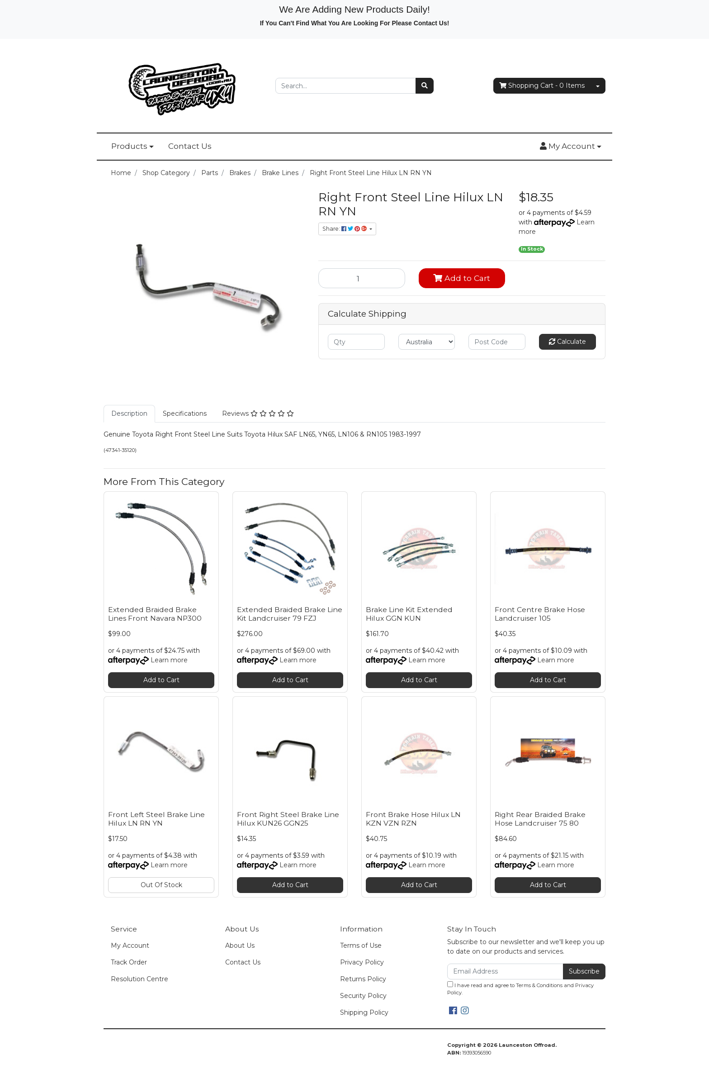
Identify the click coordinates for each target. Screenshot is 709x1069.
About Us (240, 945)
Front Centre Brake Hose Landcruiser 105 (540, 613)
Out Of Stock (161, 885)
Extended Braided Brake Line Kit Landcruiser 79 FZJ (289, 613)
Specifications (185, 413)
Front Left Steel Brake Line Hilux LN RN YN (156, 818)
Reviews (258, 413)
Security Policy (363, 996)
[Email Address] (505, 971)
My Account (130, 945)
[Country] (426, 342)
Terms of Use (361, 945)
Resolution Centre (139, 979)
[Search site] (425, 86)
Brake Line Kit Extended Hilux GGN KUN (409, 613)
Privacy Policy (362, 962)
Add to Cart (461, 278)
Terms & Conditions (539, 985)
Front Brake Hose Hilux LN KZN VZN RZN (413, 818)
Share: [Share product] (345, 228)
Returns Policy (363, 979)
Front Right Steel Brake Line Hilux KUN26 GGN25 (288, 818)
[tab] (129, 414)
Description (129, 413)
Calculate (567, 341)
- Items (542, 85)
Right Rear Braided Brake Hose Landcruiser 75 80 (540, 818)
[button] (570, 146)
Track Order (129, 962)
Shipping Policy (364, 1012)
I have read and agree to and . (520, 988)
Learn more (169, 660)
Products (129, 146)
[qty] (356, 342)
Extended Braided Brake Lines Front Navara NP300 (155, 613)
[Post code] (496, 342)
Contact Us (190, 146)
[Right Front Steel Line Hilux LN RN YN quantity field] (361, 278)
